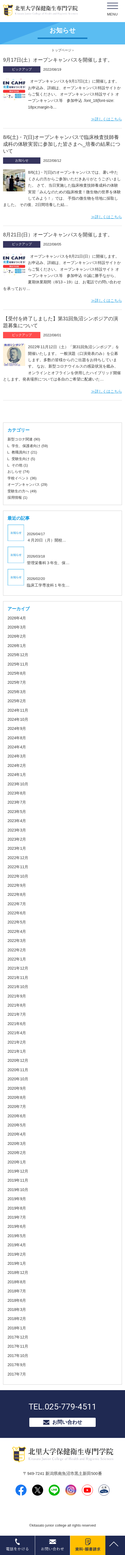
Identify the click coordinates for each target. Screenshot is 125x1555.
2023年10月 (17, 784)
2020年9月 (16, 1088)
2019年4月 (16, 1245)
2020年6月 (16, 1116)
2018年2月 (16, 1318)
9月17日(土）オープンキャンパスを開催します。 (58, 60)
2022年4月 (16, 931)
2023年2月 (16, 839)
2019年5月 (16, 1236)
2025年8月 (16, 673)
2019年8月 (16, 1208)
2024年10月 (17, 719)
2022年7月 (16, 904)
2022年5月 (16, 922)
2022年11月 (17, 867)
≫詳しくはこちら (106, 119)
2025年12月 (17, 655)
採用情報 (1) (17, 497)
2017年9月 (16, 1365)
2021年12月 (17, 968)
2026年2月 (16, 636)
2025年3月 (16, 692)
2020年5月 (16, 1125)
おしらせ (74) (18, 471)
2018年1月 (16, 1328)
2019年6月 (16, 1226)
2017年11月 (17, 1346)
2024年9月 (16, 728)
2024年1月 (16, 774)
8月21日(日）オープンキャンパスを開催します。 (58, 234)
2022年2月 (16, 950)
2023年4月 (16, 821)
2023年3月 (16, 830)
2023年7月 (16, 802)
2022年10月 (17, 876)
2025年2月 (16, 701)
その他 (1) (20, 465)
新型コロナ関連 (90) (23, 439)
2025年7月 (16, 682)
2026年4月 (16, 618)
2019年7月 (16, 1217)
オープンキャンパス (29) (27, 484)
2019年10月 (17, 1189)
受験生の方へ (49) (22, 491)
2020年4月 (16, 1134)
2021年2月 (16, 1042)
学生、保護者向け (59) (30, 446)
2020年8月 (16, 1097)
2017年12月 (17, 1337)
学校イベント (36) (22, 478)
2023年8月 (16, 793)
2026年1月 (16, 645)
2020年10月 (17, 1079)
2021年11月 (17, 977)
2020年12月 (17, 1060)
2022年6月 (16, 913)
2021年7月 (16, 1014)
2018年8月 (16, 1282)
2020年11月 (17, 1070)
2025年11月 (17, 664)
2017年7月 (16, 1374)
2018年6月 (16, 1300)
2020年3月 (16, 1143)
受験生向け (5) (23, 459)
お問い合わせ (67, 1422)
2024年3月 (16, 756)
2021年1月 (16, 1051)
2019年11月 (17, 1180)
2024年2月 (16, 765)
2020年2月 (16, 1152)
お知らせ (21, 160)
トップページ (61, 50)
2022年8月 (16, 894)
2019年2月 (16, 1254)
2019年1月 (16, 1263)
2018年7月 (16, 1291)
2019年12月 (17, 1171)
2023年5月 (16, 811)
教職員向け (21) (24, 452)
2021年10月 (17, 986)
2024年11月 (17, 710)
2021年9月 (16, 996)
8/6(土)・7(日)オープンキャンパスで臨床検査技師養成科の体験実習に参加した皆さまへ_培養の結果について (61, 144)
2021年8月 (16, 1005)
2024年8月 (16, 738)
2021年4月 (16, 1033)
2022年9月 (16, 885)
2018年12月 (17, 1272)
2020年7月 (16, 1106)
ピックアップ (22, 69)
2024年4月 (16, 747)
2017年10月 (17, 1355)
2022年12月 (17, 858)
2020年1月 (16, 1162)
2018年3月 (16, 1309)
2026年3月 (16, 627)
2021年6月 (16, 1023)
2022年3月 (16, 940)
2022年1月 (16, 959)
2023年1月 (16, 848)
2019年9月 (16, 1199)
